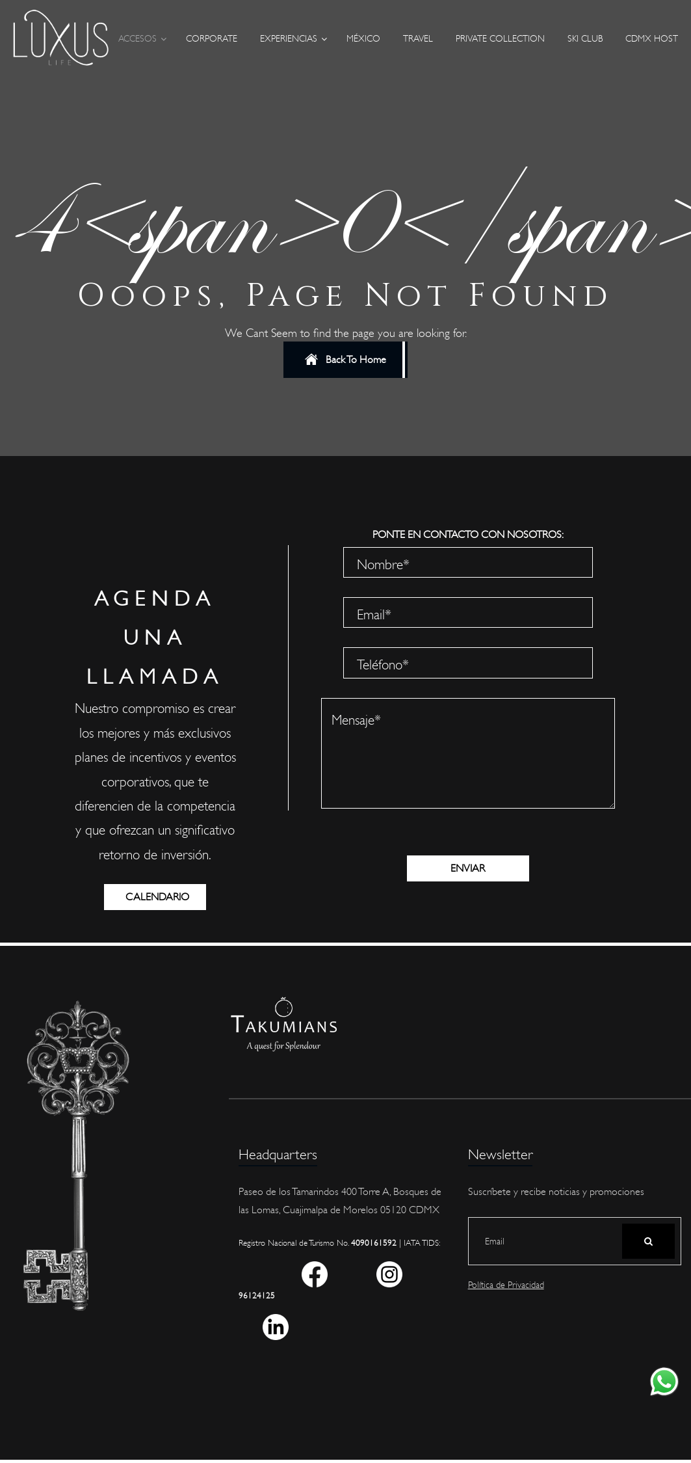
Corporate (211, 38)
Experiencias (288, 38)
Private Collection (500, 38)
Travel (418, 38)
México (363, 38)
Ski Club (585, 38)
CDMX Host (651, 38)
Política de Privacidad (506, 1285)
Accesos (137, 38)
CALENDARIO (166, 897)
